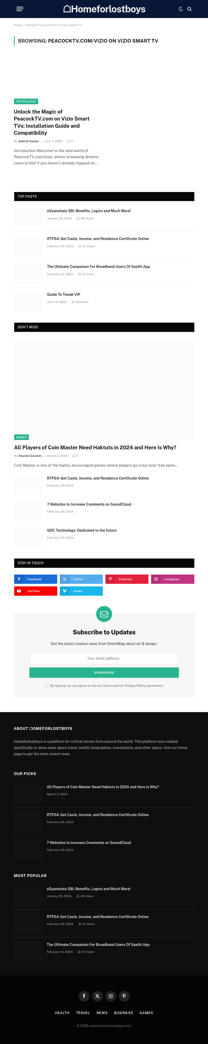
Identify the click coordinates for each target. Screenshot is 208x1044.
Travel (83, 1013)
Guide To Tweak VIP (63, 294)
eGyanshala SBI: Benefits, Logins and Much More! (89, 211)
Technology (26, 101)
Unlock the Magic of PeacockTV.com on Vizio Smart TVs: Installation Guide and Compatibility (52, 122)
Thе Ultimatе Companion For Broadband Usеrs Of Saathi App (98, 267)
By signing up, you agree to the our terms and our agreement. (104, 686)
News (102, 1013)
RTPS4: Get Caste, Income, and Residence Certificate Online (98, 239)
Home (18, 25)
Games (21, 437)
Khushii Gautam (30, 456)
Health (62, 1013)
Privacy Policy (135, 686)
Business (123, 1013)
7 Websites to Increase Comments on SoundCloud (89, 504)
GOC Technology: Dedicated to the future (82, 530)
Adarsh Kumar (28, 141)
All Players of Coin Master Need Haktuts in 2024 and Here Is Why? (95, 447)
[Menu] (19, 9)
